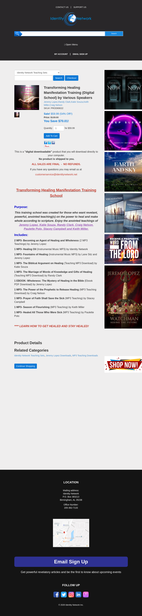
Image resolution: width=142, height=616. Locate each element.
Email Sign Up (80, 54)
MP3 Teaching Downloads (85, 355)
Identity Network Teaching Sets (29, 355)
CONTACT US (62, 7)
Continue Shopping (25, 366)
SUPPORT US (79, 7)
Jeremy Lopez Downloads (58, 355)
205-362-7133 (71, 508)
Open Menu (71, 44)
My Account (61, 54)
